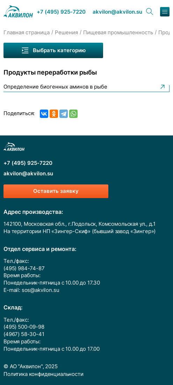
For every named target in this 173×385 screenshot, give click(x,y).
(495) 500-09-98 (23, 327)
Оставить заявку (56, 191)
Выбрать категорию (53, 50)
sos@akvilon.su (40, 290)
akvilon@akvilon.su (117, 12)
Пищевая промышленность (118, 32)
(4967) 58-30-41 (23, 334)
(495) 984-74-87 (24, 268)
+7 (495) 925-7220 (61, 12)
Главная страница (26, 32)
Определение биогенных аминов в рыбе (84, 86)
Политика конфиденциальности (43, 374)
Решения (66, 32)
